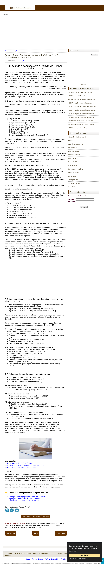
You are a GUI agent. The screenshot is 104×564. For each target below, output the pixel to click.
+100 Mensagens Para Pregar (78, 128)
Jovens (13, 51)
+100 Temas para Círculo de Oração (80, 121)
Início (36, 533)
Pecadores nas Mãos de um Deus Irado (24, 501)
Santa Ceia (72, 176)
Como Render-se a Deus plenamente (21, 467)
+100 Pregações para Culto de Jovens (81, 103)
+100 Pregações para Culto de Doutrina (81, 99)
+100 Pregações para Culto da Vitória (81, 113)
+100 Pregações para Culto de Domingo (81, 110)
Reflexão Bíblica (73, 172)
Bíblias (70, 140)
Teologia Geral (73, 180)
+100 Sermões (26, 516)
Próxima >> (61, 533)
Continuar (84, 555)
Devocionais (72, 147)
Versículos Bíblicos (74, 183)
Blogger (8, 556)
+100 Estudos (36, 516)
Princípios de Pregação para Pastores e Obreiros (27, 497)
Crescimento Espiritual (75, 144)
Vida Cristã (72, 187)
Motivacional (72, 165)
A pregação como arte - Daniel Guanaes (24, 499)
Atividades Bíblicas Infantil (77, 137)
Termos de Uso (37, 559)
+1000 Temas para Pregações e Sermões (82, 92)
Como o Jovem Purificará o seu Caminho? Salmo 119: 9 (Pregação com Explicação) (31, 56)
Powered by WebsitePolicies (77, 559)
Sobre (28, 559)
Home (7, 51)
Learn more (73, 551)
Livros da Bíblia (73, 162)
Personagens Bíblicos (75, 169)
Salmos (18, 51)
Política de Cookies (52, 559)
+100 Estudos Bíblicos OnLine (78, 96)
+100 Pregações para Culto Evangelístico (82, 106)
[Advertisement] (52, 31)
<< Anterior (11, 533)
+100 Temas (45, 516)
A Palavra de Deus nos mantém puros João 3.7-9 (26, 465)
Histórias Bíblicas (74, 155)
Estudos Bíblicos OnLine (28, 554)
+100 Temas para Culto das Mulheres (81, 117)
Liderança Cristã (73, 158)
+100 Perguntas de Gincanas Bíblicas (81, 124)
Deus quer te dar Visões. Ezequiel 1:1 (21, 463)
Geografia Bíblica (74, 151)
